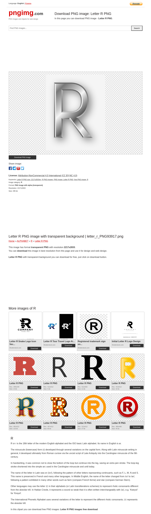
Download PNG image (22, 157)
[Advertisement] (75, 52)
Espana (28, 3)
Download (34, 348)
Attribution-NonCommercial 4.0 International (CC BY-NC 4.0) (47, 175)
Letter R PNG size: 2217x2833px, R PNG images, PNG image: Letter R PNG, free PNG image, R (52, 180)
